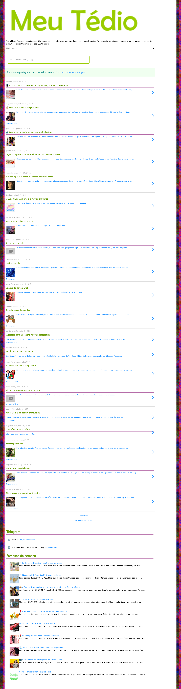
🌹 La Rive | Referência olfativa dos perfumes (39, 635)
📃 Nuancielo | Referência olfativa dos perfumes (40, 575)
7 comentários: (12, 342)
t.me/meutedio (51, 547)
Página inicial (83, 516)
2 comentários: (12, 123)
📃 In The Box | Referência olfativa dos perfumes (40, 563)
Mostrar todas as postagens (70, 72)
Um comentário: (12, 404)
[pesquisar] (48, 59)
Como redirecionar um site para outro (35, 671)
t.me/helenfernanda (26, 539)
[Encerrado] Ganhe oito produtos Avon (36, 599)
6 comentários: (12, 484)
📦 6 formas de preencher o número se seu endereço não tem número (49, 587)
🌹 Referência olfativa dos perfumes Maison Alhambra (43, 611)
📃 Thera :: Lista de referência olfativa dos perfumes (41, 647)
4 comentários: (12, 279)
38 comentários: (12, 381)
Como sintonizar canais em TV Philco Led (37, 623)
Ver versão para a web (84, 520)
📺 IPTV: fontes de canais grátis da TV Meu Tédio (40, 659)
